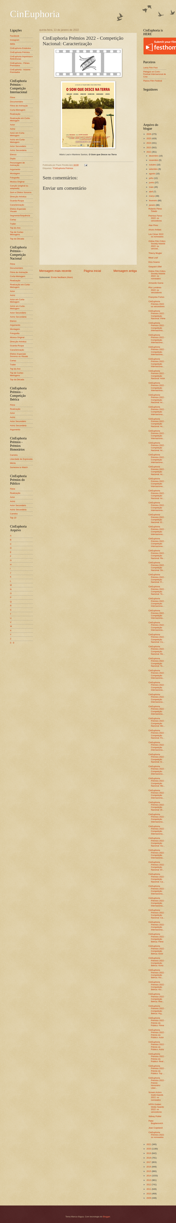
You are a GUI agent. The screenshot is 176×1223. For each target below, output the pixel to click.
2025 (149, 138)
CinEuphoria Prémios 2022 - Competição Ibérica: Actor (157, 950)
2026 (149, 134)
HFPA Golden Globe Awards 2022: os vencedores (156, 1108)
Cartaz (13, 219)
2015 (149, 1171)
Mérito (13, 463)
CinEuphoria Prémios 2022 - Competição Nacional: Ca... (157, 878)
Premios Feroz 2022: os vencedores (155, 218)
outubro (153, 164)
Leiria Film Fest (150, 67)
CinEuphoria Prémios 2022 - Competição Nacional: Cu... (157, 638)
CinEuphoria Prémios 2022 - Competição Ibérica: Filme (157, 938)
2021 (149, 1144)
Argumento (15, 169)
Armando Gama (156, 283)
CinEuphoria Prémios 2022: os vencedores (157, 304)
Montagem (15, 173)
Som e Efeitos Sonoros (21, 192)
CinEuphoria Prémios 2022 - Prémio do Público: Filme (157, 1022)
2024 (149, 143)
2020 (149, 1149)
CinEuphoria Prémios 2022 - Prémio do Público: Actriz (157, 1046)
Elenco (13, 154)
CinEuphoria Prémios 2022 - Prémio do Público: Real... (157, 1058)
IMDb (12, 44)
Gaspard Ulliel (155, 266)
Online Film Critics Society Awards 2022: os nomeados (157, 275)
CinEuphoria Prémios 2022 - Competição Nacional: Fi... (157, 578)
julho (151, 178)
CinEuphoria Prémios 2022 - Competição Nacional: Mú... (157, 782)
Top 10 (13, 517)
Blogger (106, 1216)
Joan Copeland (156, 1128)
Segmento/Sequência (20, 215)
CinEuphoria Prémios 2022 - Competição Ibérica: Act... (157, 974)
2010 (149, 1193)
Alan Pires (153, 225)
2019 (149, 1153)
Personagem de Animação (17, 164)
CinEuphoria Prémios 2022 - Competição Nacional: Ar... (157, 758)
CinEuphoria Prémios (20, 52)
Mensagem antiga (125, 270)
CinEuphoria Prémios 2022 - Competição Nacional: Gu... (157, 842)
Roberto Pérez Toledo (155, 210)
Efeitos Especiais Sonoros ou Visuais (19, 355)
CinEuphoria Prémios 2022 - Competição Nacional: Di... (157, 806)
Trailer (13, 224)
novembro (154, 160)
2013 (149, 1180)
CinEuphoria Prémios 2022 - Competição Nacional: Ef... (157, 866)
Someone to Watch (19, 467)
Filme (12, 97)
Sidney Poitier (155, 1116)
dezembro (154, 156)
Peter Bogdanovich (156, 1122)
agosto (152, 173)
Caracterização (17, 205)
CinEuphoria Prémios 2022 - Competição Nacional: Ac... (157, 399)
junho (152, 182)
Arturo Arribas (155, 229)
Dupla (13, 158)
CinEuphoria (35, 14)
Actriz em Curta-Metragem (17, 140)
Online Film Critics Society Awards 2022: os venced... (157, 245)
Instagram (14, 40)
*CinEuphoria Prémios (62, 168)
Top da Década (17, 239)
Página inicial (92, 270)
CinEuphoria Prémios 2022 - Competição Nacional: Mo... (157, 722)
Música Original (17, 181)
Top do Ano (15, 228)
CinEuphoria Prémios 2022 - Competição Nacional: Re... (157, 554)
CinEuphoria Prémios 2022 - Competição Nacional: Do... (157, 566)
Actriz (12, 129)
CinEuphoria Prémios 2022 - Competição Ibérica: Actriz (157, 962)
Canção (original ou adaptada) (19, 187)
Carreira (14, 455)
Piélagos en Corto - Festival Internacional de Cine (154, 74)
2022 (149, 152)
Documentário (16, 101)
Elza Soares (154, 262)
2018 (149, 1158)
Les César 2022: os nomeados (156, 235)
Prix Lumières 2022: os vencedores (155, 290)
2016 (149, 1166)
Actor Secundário (18, 146)
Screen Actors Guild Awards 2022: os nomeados (156, 1096)
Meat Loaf (153, 257)
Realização (15, 114)
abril (151, 191)
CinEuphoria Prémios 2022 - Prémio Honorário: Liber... (157, 1083)
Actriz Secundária (18, 150)
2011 (149, 1189)
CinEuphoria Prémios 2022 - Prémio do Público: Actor (157, 1034)
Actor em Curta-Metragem (17, 134)
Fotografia (15, 177)
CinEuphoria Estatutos (20, 48)
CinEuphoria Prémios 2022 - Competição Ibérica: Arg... (157, 1010)
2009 (149, 1198)
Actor (12, 124)
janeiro (152, 205)
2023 (149, 147)
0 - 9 (12, 643)
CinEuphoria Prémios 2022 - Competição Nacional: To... (157, 590)
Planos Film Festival (152, 81)
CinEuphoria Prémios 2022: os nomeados (156, 1135)
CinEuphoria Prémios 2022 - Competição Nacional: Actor (157, 375)
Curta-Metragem (17, 110)
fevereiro (153, 200)
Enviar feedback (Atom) (62, 277)
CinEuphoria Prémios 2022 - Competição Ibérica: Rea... (157, 998)
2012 (149, 1184)
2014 (149, 1175)
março (152, 196)
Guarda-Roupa (17, 200)
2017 (149, 1162)
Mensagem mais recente (55, 270)
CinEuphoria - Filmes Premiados (20, 64)
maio (151, 187)
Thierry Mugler (155, 253)
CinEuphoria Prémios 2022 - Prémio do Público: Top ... (157, 1070)
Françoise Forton (156, 297)
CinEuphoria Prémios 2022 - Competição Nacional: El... (157, 518)
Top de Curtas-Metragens (17, 233)
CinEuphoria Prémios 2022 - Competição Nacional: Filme (157, 315)
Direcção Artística (18, 196)
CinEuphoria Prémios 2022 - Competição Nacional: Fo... (157, 734)
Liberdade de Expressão (21, 459)
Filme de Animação (19, 105)
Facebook (14, 36)
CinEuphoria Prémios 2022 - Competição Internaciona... (157, 327)
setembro (153, 169)
